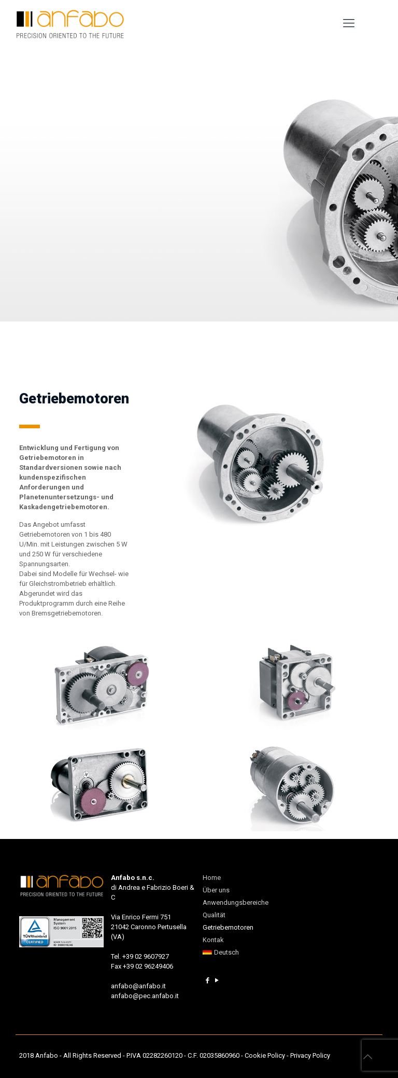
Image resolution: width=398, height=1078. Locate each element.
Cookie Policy (265, 1055)
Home (212, 877)
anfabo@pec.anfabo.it (145, 996)
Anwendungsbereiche (235, 902)
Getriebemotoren (228, 927)
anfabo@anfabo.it (138, 986)
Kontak (213, 940)
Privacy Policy (310, 1055)
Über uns (216, 890)
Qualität (214, 915)
